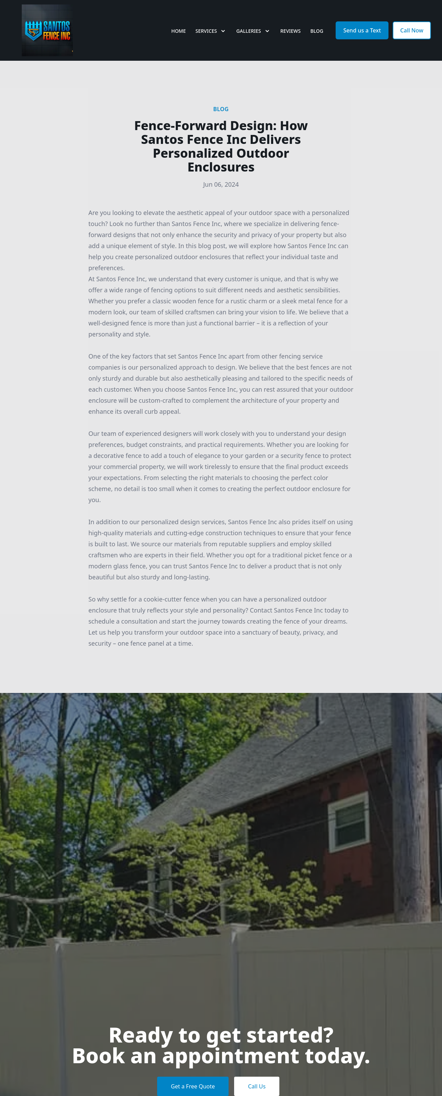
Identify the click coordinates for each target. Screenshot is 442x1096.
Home (178, 31)
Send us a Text (362, 30)
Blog (317, 31)
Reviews (290, 31)
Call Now (411, 30)
